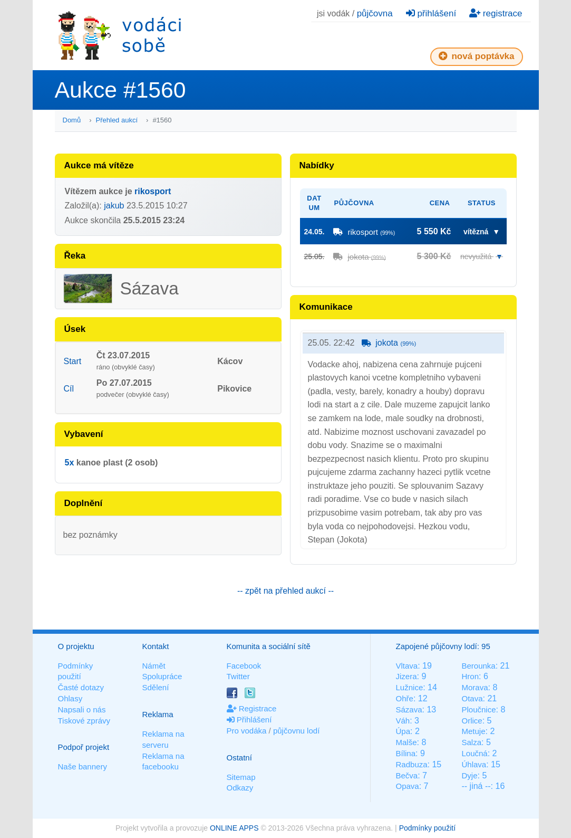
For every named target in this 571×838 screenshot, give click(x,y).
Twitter (238, 676)
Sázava (409, 709)
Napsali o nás (82, 709)
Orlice (471, 720)
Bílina (406, 753)
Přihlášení (249, 719)
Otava (471, 698)
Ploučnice (478, 709)
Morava (474, 687)
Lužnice (409, 687)
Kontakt (155, 646)
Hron (470, 676)
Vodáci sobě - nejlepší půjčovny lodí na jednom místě (119, 35)
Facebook (244, 665)
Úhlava (473, 764)
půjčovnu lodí (296, 730)
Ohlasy (70, 698)
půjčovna (375, 13)
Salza (471, 742)
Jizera (406, 676)
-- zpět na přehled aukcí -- (285, 590)
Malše (406, 742)
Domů (72, 120)
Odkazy (240, 787)
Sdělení (155, 687)
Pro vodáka (247, 730)
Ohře (404, 698)
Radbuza (412, 764)
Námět (154, 665)
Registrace (252, 708)
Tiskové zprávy (84, 720)
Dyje (469, 775)
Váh (403, 720)
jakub (114, 205)
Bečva (407, 775)
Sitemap (241, 777)
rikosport (152, 191)
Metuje (473, 731)
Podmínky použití (427, 828)
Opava (407, 786)
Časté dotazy (81, 687)
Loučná (474, 753)
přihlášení (431, 13)
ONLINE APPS (234, 828)
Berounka (478, 665)
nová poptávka (477, 56)
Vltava (407, 665)
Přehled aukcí (117, 120)
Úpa (403, 731)
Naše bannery (82, 766)
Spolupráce (162, 676)
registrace (495, 13)
